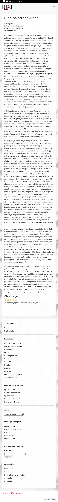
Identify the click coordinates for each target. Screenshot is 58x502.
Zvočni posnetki (10, 377)
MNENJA (8, 353)
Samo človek (9, 439)
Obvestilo (8, 478)
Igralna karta (9, 390)
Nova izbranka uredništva (14, 475)
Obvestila (8, 362)
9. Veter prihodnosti (12, 393)
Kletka (7, 432)
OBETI (6, 359)
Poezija (7, 365)
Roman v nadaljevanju (13, 374)
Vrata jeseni (9, 469)
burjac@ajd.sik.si (14, 1)
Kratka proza (18, 26)
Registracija (9, 331)
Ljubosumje (9, 396)
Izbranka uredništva (12, 343)
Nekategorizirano (11, 356)
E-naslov (8, 451)
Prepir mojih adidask (12, 429)
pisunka (12, 24)
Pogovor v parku (11, 426)
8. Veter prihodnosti (12, 399)
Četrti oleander (10, 436)
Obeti (6, 472)
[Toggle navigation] (53, 7)
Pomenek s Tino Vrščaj (13, 402)
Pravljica (7, 371)
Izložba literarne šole (13, 346)
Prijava (7, 328)
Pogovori (7, 368)
